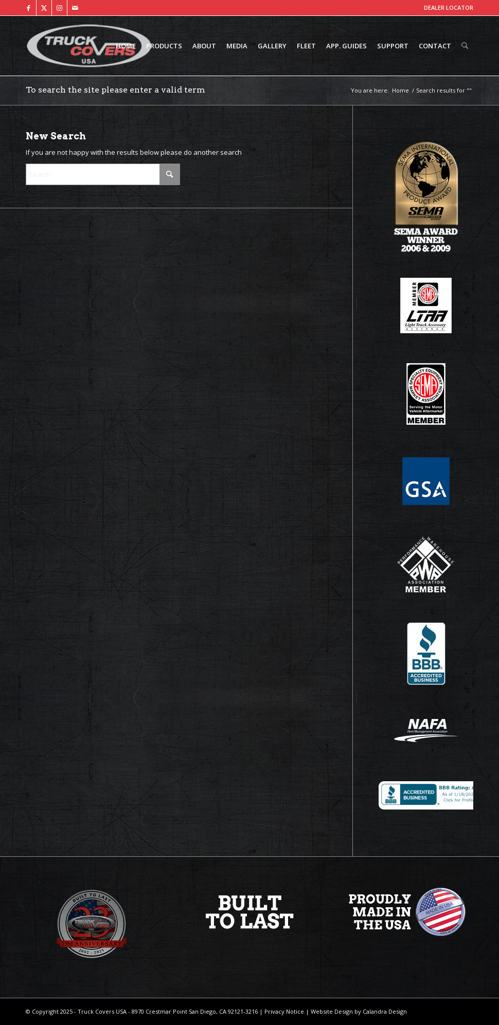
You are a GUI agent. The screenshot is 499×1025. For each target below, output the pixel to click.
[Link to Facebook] (28, 7)
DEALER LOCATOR (448, 7)
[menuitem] (126, 46)
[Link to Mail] (75, 7)
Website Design (331, 1011)
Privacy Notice (283, 1011)
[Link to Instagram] (59, 7)
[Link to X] (44, 7)
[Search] (464, 46)
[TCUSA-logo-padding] (89, 46)
